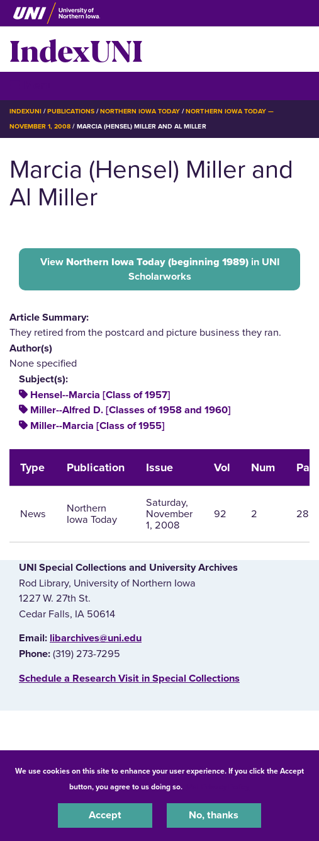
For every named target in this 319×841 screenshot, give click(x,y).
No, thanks (213, 815)
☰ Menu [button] (31, 85)
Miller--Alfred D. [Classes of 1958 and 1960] (130, 410)
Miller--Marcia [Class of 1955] (97, 426)
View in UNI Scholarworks (159, 269)
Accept (105, 815)
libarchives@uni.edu (96, 638)
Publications (70, 111)
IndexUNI (76, 49)
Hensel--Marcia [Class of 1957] (100, 395)
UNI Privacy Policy (217, 786)
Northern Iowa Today (140, 111)
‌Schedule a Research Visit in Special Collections (129, 678)
